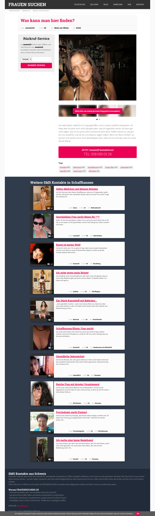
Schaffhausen (26, 11)
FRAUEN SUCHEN (27, 4)
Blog (106, 4)
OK (138, 514)
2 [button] (99, 120)
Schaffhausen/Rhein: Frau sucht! (75, 328)
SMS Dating (92, 171)
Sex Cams (94, 4)
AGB (129, 4)
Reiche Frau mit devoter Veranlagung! (78, 384)
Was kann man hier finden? (41, 11)
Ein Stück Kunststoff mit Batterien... (77, 300)
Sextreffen (63, 171)
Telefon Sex (79, 4)
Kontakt (140, 4)
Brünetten (63, 167)
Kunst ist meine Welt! (69, 244)
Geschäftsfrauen (93, 167)
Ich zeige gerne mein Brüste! (73, 272)
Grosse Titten (109, 167)
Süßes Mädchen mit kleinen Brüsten (78, 188)
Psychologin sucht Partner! (72, 412)
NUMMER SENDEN (36, 65)
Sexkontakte (125, 167)
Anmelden (117, 4)
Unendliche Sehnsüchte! (71, 356)
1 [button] (97, 120)
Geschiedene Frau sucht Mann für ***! (78, 216)
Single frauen (77, 171)
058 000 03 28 (22, 505)
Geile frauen (77, 167)
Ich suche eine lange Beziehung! (75, 440)
